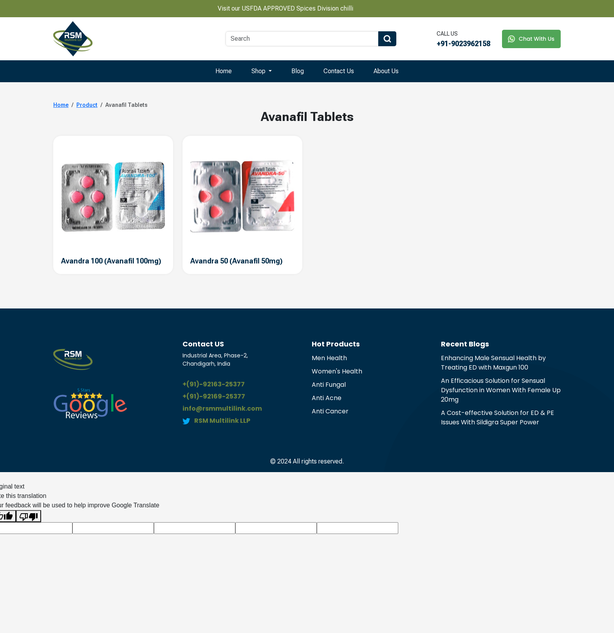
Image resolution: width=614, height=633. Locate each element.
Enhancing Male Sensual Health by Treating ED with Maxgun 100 (493, 362)
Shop (259, 71)
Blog (297, 71)
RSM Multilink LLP (222, 420)
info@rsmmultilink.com (222, 408)
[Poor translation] (28, 516)
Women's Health (337, 371)
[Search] (302, 38)
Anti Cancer (330, 411)
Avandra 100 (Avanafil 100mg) (111, 261)
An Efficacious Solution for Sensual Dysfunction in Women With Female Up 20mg (501, 390)
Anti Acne (326, 397)
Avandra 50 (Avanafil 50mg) (236, 261)
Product (87, 105)
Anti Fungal (329, 384)
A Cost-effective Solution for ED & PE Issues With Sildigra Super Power (497, 417)
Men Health (329, 357)
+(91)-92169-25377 (213, 396)
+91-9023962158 (463, 44)
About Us (386, 71)
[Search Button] (387, 38)
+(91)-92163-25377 (213, 384)
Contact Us (338, 71)
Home (223, 71)
